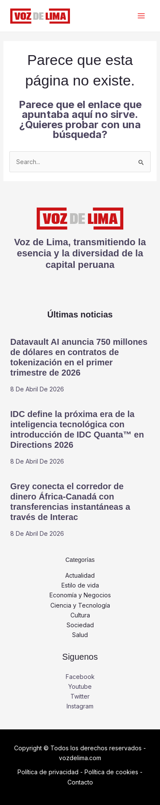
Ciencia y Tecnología (80, 605)
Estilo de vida (80, 585)
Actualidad (80, 575)
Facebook (80, 676)
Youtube (80, 686)
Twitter (80, 696)
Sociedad (80, 625)
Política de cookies (111, 772)
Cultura (80, 615)
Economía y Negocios (80, 595)
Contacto (80, 782)
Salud (80, 634)
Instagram (80, 706)
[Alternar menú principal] (141, 16)
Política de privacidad (48, 772)
